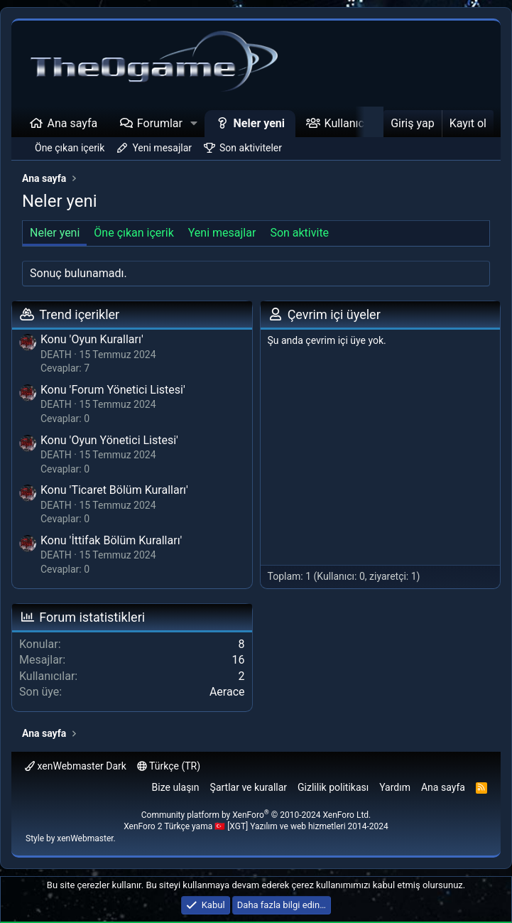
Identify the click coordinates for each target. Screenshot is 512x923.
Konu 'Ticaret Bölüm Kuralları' (114, 490)
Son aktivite (299, 232)
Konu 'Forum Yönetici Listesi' (112, 389)
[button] (194, 123)
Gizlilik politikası (333, 787)
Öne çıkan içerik (69, 147)
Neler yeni (259, 123)
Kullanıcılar (352, 123)
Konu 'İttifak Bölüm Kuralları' (111, 540)
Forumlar (160, 123)
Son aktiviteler (250, 147)
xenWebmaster (85, 838)
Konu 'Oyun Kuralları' (91, 339)
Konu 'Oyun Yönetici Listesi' (109, 440)
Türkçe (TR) (168, 766)
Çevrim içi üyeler (334, 314)
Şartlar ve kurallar (249, 787)
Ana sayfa (73, 123)
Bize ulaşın (176, 787)
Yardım (394, 787)
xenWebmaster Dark (75, 766)
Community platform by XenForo (256, 815)
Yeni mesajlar (162, 147)
